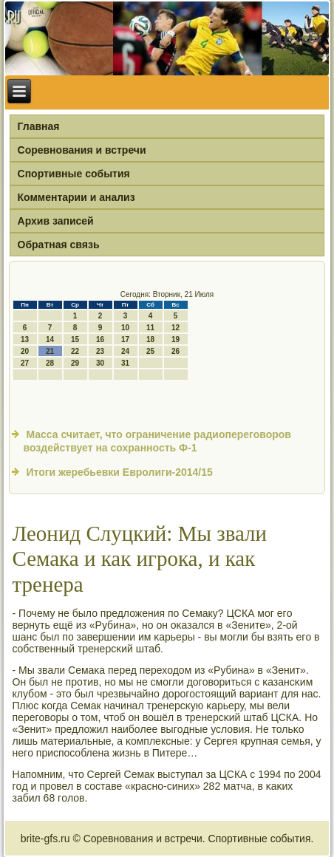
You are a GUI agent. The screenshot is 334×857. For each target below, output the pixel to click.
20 (25, 351)
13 (25, 339)
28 (50, 363)
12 (175, 328)
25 (150, 351)
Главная (39, 126)
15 (75, 339)
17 (125, 339)
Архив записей (56, 221)
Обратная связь (59, 244)
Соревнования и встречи (82, 150)
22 (75, 351)
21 (50, 351)
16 (100, 339)
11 (150, 328)
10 (125, 328)
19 (175, 339)
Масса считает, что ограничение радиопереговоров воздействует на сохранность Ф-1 (157, 441)
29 (75, 363)
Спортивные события (74, 174)
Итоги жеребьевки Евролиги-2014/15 (119, 472)
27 (25, 363)
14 (50, 339)
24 (125, 351)
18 (150, 339)
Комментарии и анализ (76, 197)
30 (100, 363)
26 (175, 351)
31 (125, 363)
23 (100, 351)
